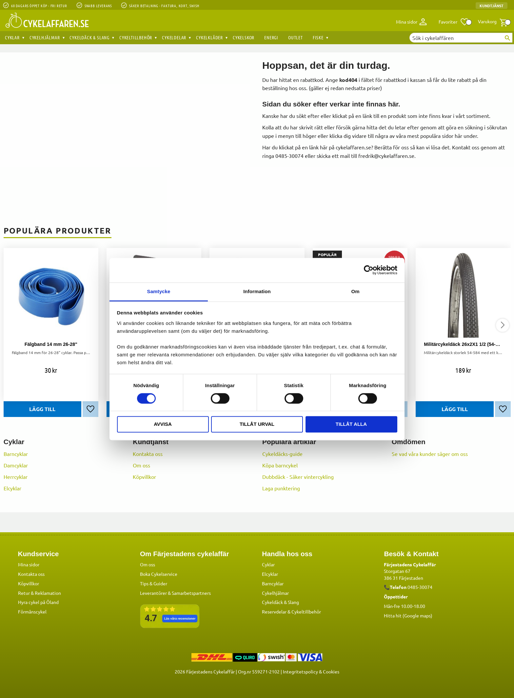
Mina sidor (28, 564)
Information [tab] (257, 291)
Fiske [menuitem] (318, 37)
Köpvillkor (144, 476)
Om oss (141, 465)
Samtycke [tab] (158, 291)
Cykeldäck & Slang (280, 602)
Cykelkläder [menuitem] (209, 37)
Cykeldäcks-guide (282, 453)
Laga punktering (281, 488)
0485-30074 (419, 587)
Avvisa (163, 424)
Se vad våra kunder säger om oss (430, 453)
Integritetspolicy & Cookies (311, 671)
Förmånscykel (32, 611)
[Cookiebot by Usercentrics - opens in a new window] (368, 270)
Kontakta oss (148, 453)
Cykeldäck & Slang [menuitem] (89, 37)
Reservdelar (274, 611)
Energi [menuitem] (271, 37)
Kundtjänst (492, 5)
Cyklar (268, 564)
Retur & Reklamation (39, 592)
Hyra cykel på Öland (38, 602)
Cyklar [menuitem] (12, 37)
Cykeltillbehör (306, 611)
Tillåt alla (351, 424)
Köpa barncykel (280, 465)
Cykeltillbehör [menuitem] (135, 37)
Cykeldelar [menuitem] (174, 37)
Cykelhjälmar (275, 592)
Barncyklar (16, 453)
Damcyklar (16, 465)
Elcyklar (12, 488)
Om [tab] (355, 291)
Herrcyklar (16, 476)
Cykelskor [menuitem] (243, 37)
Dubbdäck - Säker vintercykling (298, 476)
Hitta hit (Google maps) (408, 615)
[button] (453, 22)
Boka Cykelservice (158, 573)
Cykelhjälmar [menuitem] (45, 37)
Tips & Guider (153, 583)
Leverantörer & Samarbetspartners (175, 592)
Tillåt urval (257, 424)
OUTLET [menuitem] (295, 37)
